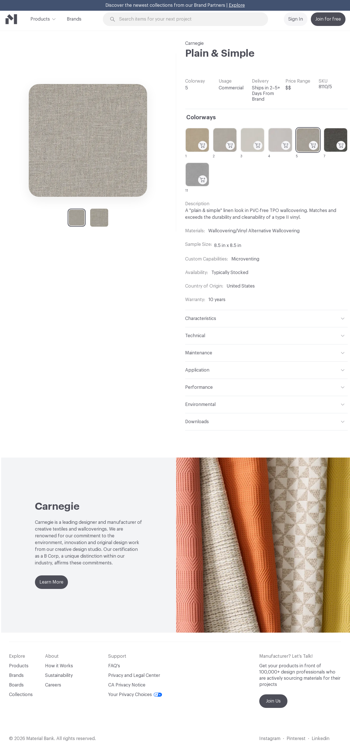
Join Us (273, 701)
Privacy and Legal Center (134, 675)
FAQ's (114, 666)
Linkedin (320, 738)
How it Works (59, 666)
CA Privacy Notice (126, 685)
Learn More (51, 582)
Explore (237, 5)
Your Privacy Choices (135, 695)
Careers (53, 685)
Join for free (328, 19)
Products (40, 18)
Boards (16, 685)
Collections (21, 694)
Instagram (269, 738)
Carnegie (194, 43)
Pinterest (296, 738)
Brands (74, 19)
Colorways (201, 117)
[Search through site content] (188, 19)
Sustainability (59, 675)
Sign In (295, 19)
